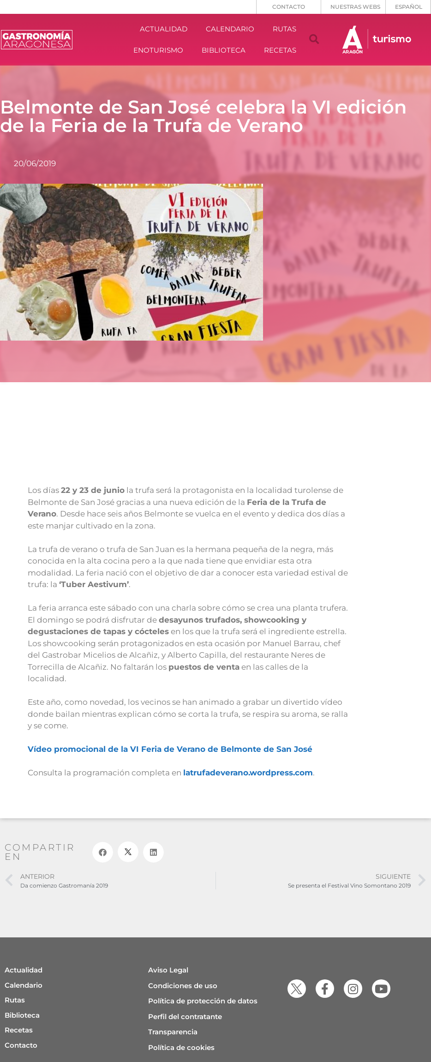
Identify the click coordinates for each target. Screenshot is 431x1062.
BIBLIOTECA (223, 50)
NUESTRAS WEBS (355, 6)
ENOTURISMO (158, 50)
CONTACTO (288, 6)
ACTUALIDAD (163, 28)
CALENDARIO (230, 28)
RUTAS (284, 28)
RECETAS (280, 50)
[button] (314, 39)
